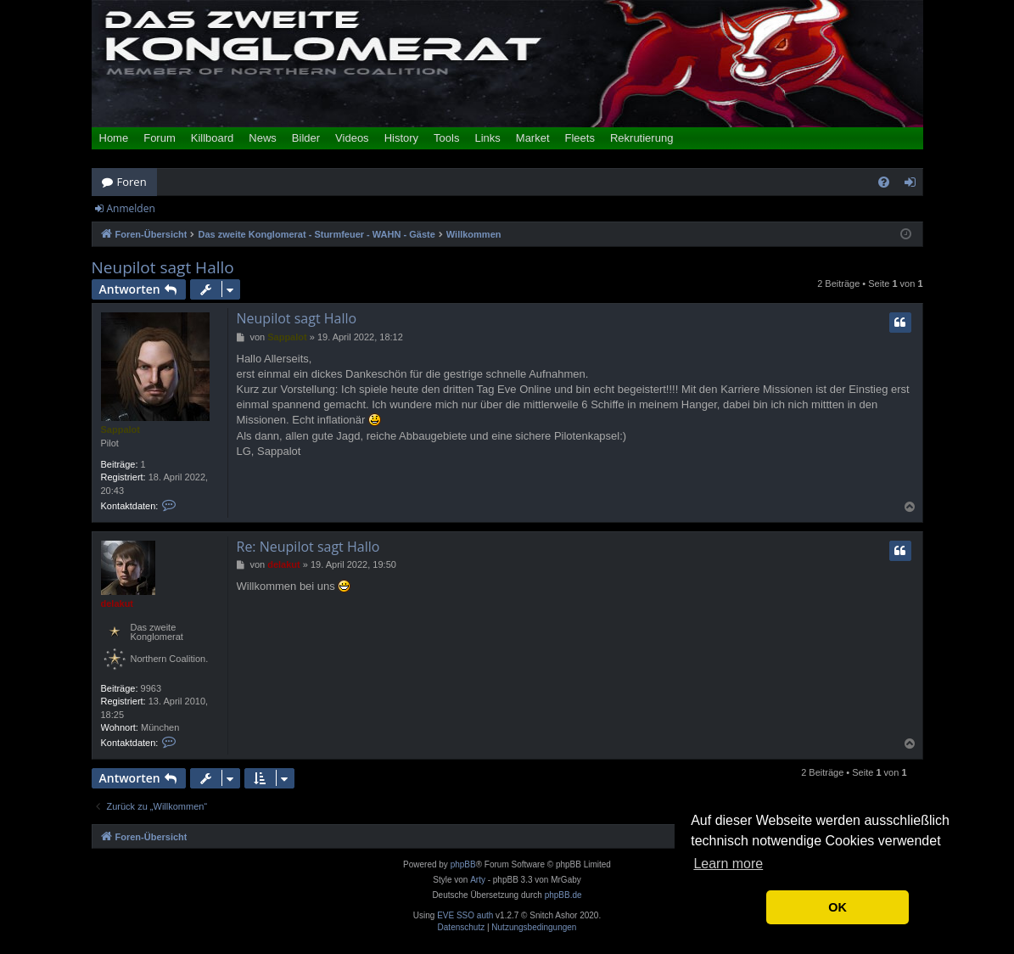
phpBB (463, 864)
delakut (117, 603)
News (263, 138)
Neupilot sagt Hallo (163, 268)
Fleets (580, 138)
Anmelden (131, 208)
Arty (477, 879)
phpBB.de (563, 895)
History (401, 138)
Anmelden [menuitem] (913, 185)
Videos (352, 138)
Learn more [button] (728, 863)
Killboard (212, 138)
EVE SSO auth (465, 916)
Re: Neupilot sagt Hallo (308, 546)
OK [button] (837, 907)
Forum (159, 138)
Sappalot (120, 429)
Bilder (306, 138)
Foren (132, 181)
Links (487, 138)
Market (533, 138)
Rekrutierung (641, 138)
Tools (446, 138)
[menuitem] (884, 182)
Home (114, 138)
